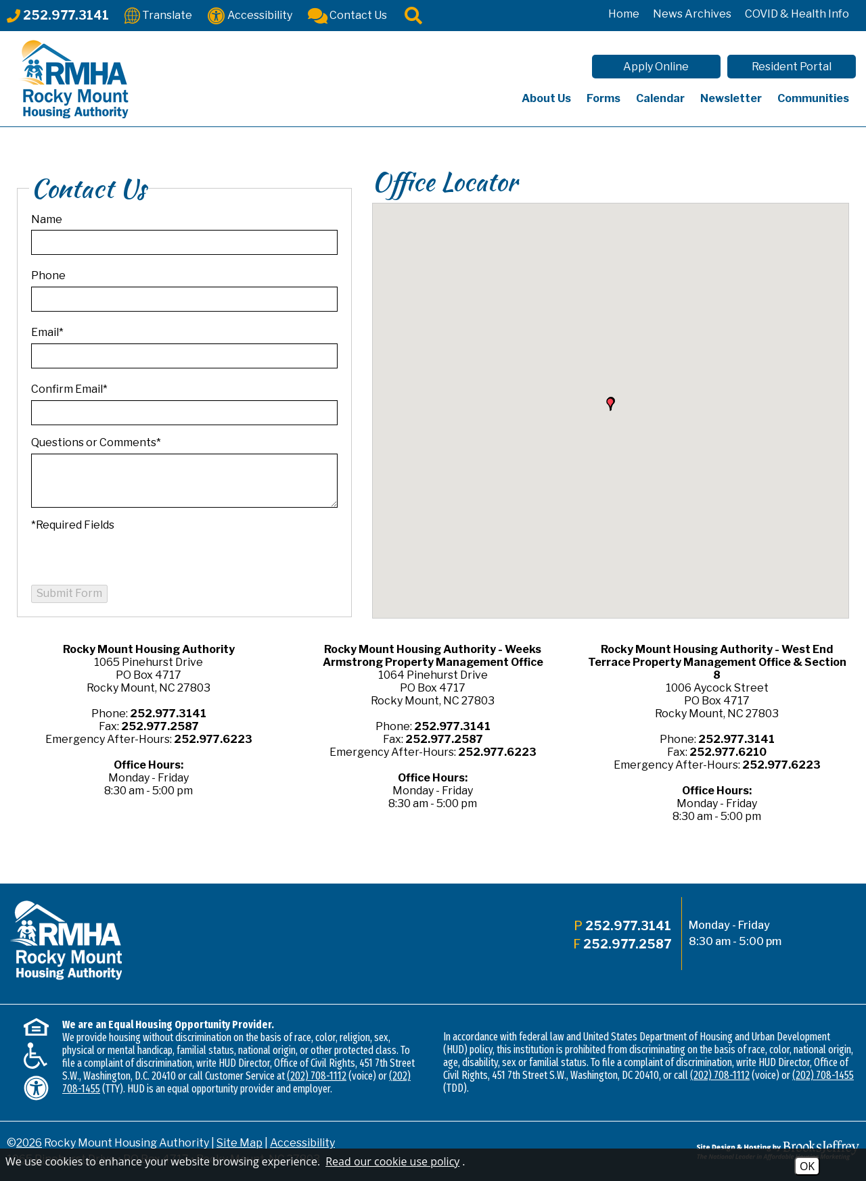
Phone (48, 275)
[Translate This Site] (158, 14)
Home (623, 13)
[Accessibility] (250, 14)
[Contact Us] (347, 14)
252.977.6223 (213, 739)
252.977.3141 (168, 713)
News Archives (692, 13)
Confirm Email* (69, 389)
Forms (603, 98)
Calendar (660, 98)
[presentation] (134, 558)
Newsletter (731, 98)
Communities (813, 98)
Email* (47, 332)
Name (46, 219)
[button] (610, 404)
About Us (546, 98)
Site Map (239, 1142)
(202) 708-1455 (823, 1075)
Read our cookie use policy (392, 1161)
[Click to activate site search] (413, 14)
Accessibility (302, 1142)
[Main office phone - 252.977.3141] (58, 15)
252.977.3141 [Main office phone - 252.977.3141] (628, 926)
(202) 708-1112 (316, 1075)
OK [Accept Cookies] (807, 1166)
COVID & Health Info (797, 13)
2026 (29, 1142)
